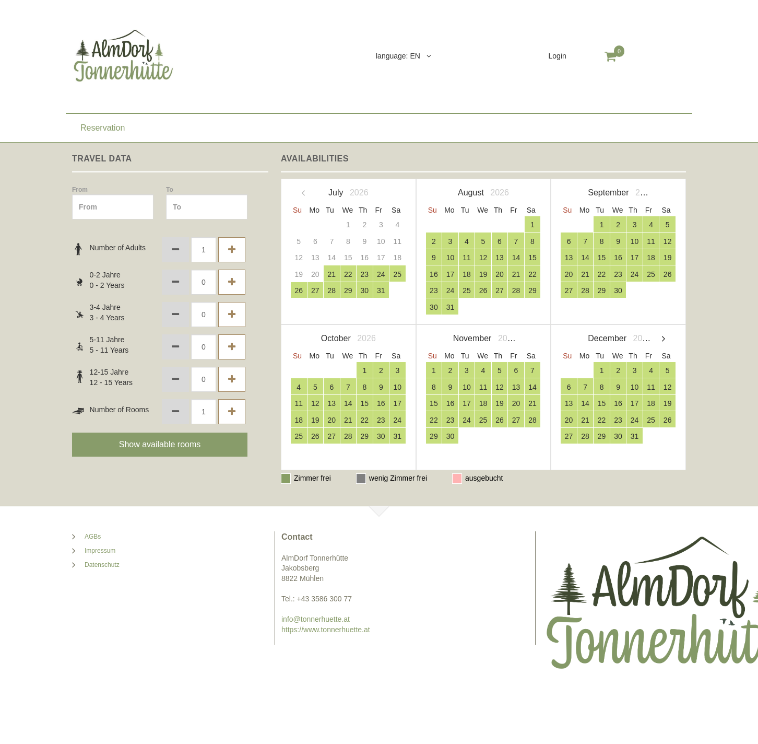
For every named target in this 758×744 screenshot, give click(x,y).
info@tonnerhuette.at (315, 619)
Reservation (102, 127)
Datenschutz (102, 564)
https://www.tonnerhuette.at (325, 629)
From (80, 189)
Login (557, 56)
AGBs (93, 536)
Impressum (100, 550)
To (169, 189)
